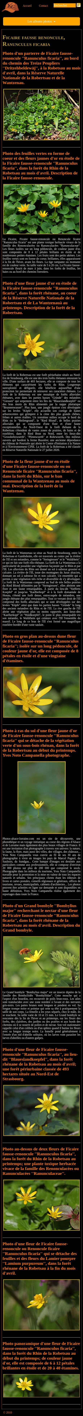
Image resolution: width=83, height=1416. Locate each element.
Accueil (27, 5)
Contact (43, 5)
